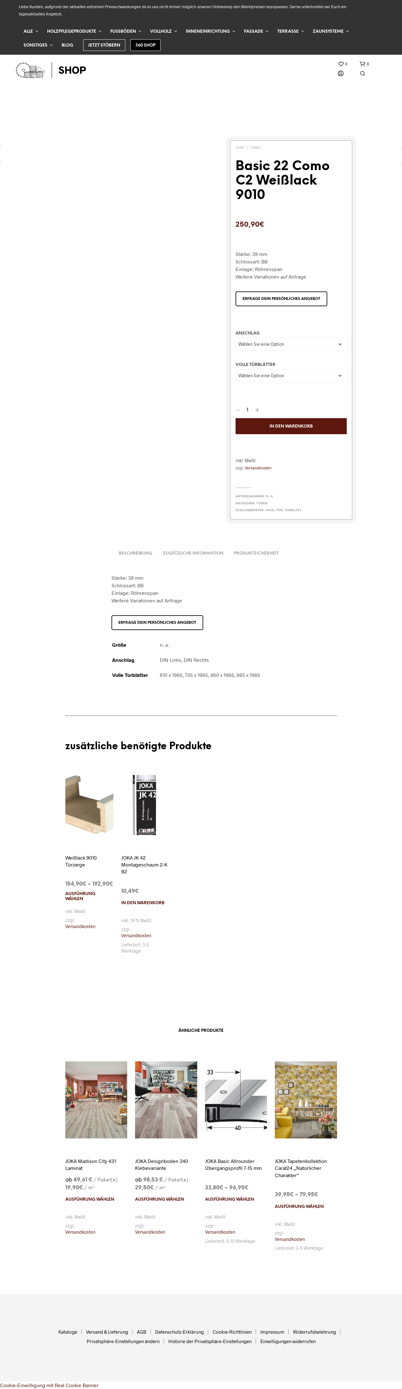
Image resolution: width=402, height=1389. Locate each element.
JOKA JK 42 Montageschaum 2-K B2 (144, 865)
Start (240, 148)
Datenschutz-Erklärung (179, 1332)
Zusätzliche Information (193, 553)
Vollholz (161, 32)
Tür (279, 510)
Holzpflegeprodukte (71, 32)
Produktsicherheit (256, 553)
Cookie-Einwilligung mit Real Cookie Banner (49, 1385)
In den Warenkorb (291, 426)
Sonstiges (35, 45)
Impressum (272, 1332)
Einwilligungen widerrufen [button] (288, 1341)
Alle (28, 32)
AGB (141, 1332)
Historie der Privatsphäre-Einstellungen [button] (210, 1341)
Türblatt (293, 510)
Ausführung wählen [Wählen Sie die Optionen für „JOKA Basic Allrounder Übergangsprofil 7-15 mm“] (229, 1200)
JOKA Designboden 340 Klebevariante (161, 1164)
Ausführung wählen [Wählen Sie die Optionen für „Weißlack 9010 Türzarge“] (80, 896)
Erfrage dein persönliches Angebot (281, 299)
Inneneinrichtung (208, 32)
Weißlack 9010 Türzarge (81, 861)
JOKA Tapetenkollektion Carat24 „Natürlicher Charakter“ (301, 1168)
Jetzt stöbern (104, 45)
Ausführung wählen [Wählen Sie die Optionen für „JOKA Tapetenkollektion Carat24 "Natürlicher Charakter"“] (299, 1207)
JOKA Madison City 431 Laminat (90, 1164)
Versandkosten (258, 467)
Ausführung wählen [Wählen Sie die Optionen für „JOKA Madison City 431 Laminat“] (89, 1200)
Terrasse (288, 32)
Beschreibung (135, 553)
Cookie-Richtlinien (232, 1332)
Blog (67, 45)
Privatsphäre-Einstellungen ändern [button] (123, 1341)
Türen (256, 148)
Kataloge (67, 1332)
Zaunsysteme (328, 32)
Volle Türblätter (255, 365)
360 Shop (145, 45)
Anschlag (248, 333)
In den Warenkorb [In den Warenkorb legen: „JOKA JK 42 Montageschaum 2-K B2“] (143, 903)
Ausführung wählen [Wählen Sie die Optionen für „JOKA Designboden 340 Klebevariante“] (159, 1200)
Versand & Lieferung (107, 1332)
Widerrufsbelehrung (314, 1332)
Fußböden (123, 32)
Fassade (253, 32)
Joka (269, 510)
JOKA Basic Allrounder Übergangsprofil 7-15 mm (233, 1164)
